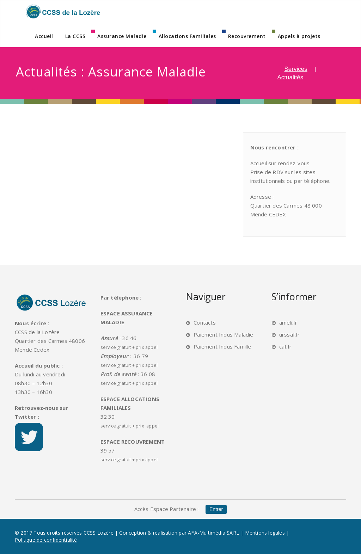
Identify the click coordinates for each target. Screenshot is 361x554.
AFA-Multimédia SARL (213, 532)
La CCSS (75, 36)
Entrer (216, 509)
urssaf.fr (289, 334)
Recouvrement (247, 36)
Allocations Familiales (187, 36)
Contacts (205, 322)
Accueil (44, 36)
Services (295, 69)
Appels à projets (299, 36)
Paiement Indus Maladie (223, 334)
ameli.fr (288, 322)
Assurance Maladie (122, 36)
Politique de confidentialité (46, 539)
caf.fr (285, 346)
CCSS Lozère (99, 532)
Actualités (290, 77)
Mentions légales (265, 532)
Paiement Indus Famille (222, 346)
